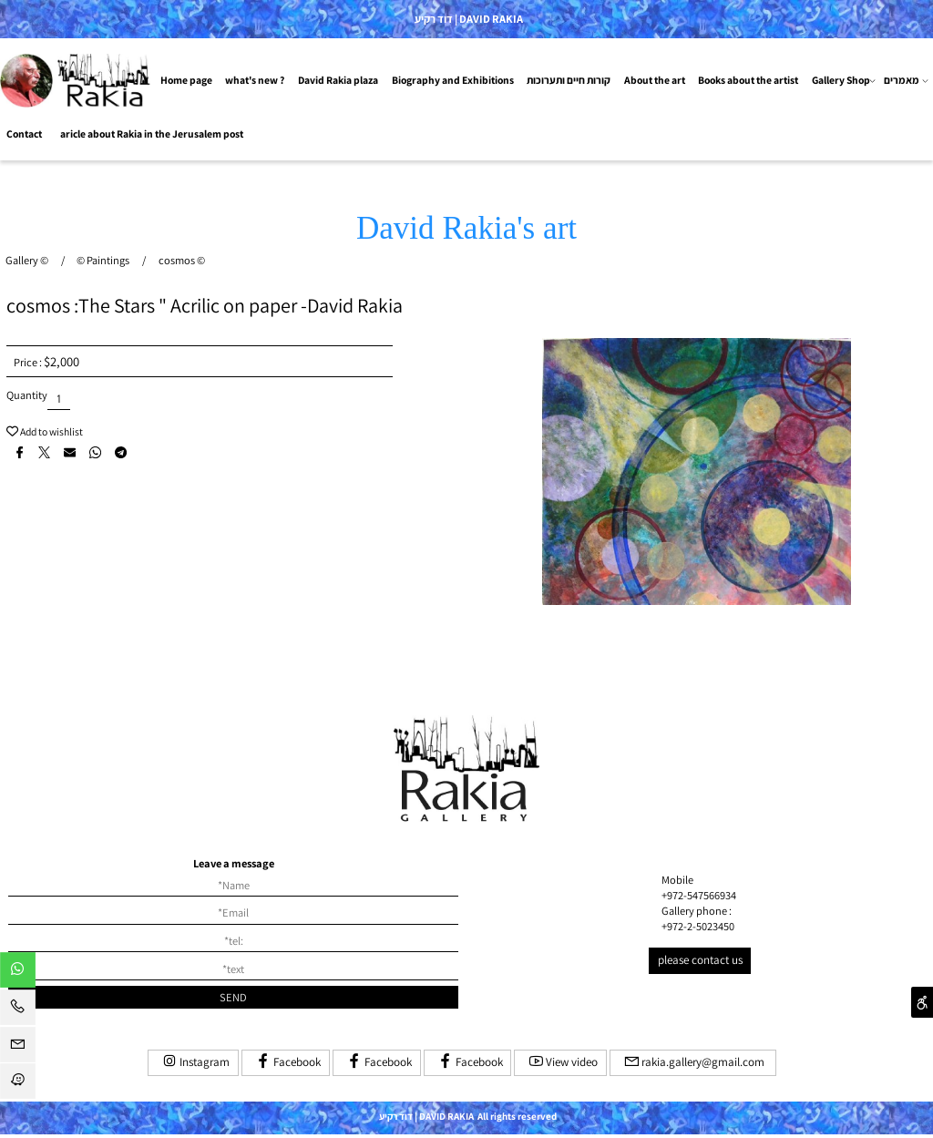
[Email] (18, 1047)
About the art (654, 80)
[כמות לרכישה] (58, 398)
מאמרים (906, 81)
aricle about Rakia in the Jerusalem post (151, 133)
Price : (29, 362)
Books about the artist (748, 80)
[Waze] (18, 1084)
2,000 (64, 361)
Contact (24, 133)
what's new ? (254, 80)
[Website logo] (76, 81)
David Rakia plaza (338, 80)
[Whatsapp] (18, 973)
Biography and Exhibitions (453, 80)
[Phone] (18, 1010)
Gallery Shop (844, 81)
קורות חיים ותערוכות (568, 80)
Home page (186, 80)
